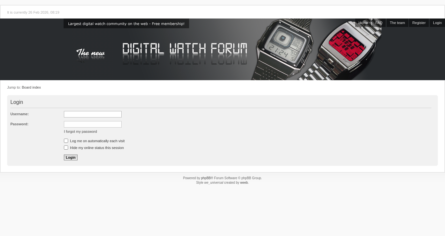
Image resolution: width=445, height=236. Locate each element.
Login (437, 23)
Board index (31, 87)
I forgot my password (80, 131)
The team (397, 23)
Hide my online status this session (94, 148)
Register (419, 23)
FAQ (378, 23)
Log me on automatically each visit (94, 141)
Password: (19, 124)
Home (363, 23)
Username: (19, 114)
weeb (244, 182)
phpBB (206, 178)
